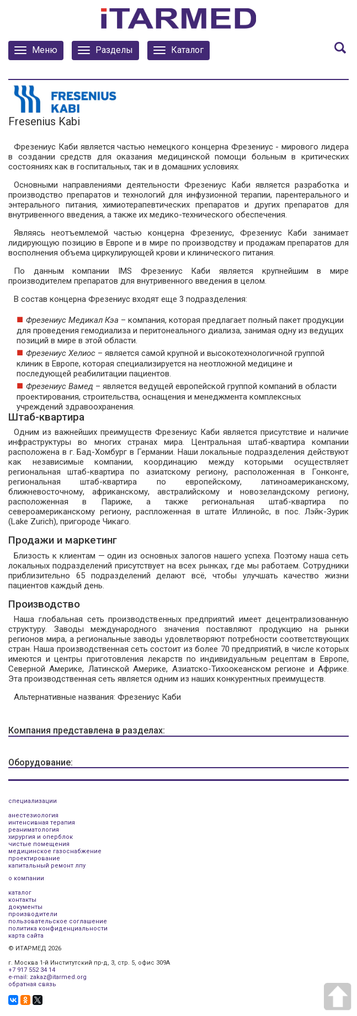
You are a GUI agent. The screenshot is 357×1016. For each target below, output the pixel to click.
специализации (32, 801)
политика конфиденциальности (58, 928)
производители (32, 914)
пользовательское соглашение (57, 921)
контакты (22, 899)
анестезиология (33, 815)
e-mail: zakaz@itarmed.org (47, 977)
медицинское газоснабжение (55, 851)
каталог (19, 892)
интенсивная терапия (41, 822)
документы (25, 907)
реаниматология (33, 829)
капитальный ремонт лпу (47, 865)
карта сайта (26, 935)
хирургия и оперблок (40, 837)
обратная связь (32, 984)
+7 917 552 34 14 (31, 970)
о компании (26, 878)
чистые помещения (39, 844)
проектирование (34, 858)
